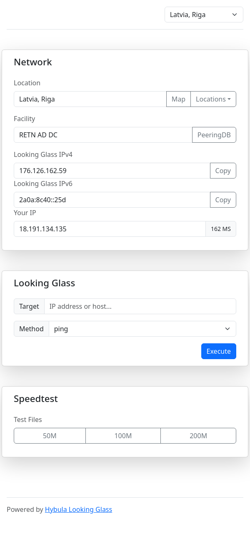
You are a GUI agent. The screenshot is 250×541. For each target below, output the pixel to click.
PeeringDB (214, 134)
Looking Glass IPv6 (43, 183)
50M (50, 435)
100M (123, 435)
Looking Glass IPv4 (43, 154)
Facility (24, 118)
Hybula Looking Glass (78, 509)
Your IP (25, 212)
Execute (219, 351)
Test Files (28, 419)
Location (27, 82)
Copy (223, 170)
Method (31, 328)
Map (178, 99)
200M (198, 435)
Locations (211, 99)
